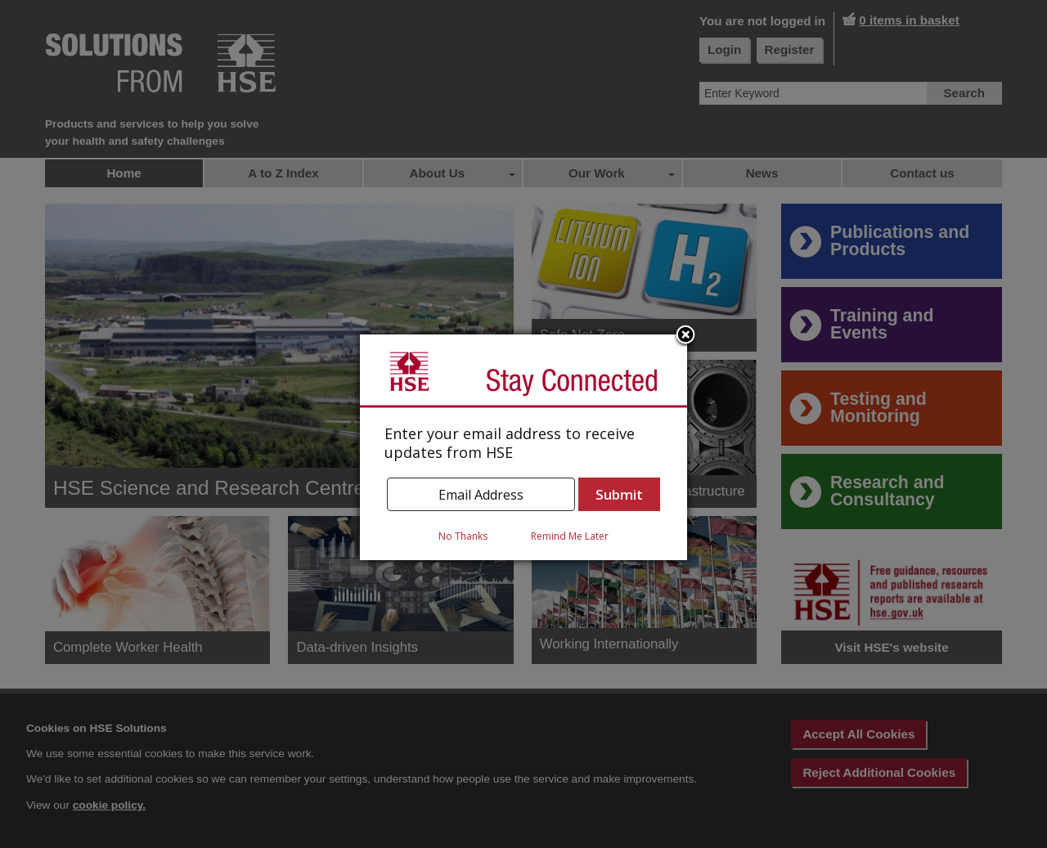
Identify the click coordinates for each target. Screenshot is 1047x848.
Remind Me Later (570, 536)
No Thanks (463, 536)
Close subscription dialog (685, 336)
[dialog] (523, 447)
